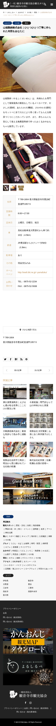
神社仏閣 (8, 533)
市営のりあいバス (45, 569)
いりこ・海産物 (34, 551)
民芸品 (15, 554)
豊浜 (26, 23)
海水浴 (34, 536)
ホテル (11, 558)
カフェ (8, 547)
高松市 (5, 591)
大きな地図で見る (29, 330)
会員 (5, 613)
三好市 (5, 588)
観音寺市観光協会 (22, 722)
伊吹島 (5, 581)
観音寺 (30, 581)
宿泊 (5, 558)
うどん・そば (16, 543)
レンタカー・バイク (13, 565)
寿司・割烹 (35, 543)
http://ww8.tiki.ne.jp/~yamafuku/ (32, 272)
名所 (42, 529)
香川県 (5, 595)
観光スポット (8, 525)
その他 (17, 23)
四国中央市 (32, 591)
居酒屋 (15, 547)
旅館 (18, 558)
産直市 (23, 554)
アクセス (6, 561)
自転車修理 (16, 561)
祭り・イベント (24, 529)
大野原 (5, 584)
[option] (28, 158)
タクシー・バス (30, 561)
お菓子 (8, 554)
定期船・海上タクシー (14, 569)
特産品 (15, 551)
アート (49, 529)
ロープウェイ (30, 569)
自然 (29, 525)
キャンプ (25, 536)
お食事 (26, 543)
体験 (50, 536)
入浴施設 (42, 536)
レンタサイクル (30, 565)
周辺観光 (6, 522)
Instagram (30, 703)
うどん (22, 551)
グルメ (5, 543)
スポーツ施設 (14, 536)
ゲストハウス (27, 558)
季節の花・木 (10, 529)
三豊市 (30, 588)
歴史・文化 (20, 525)
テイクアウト (25, 547)
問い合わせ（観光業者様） (13, 622)
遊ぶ (5, 536)
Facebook (25, 703)
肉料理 (45, 543)
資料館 (35, 529)
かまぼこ (46, 551)
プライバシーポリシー (12, 609)
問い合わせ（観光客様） (13, 617)
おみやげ (7, 23)
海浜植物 (36, 525)
